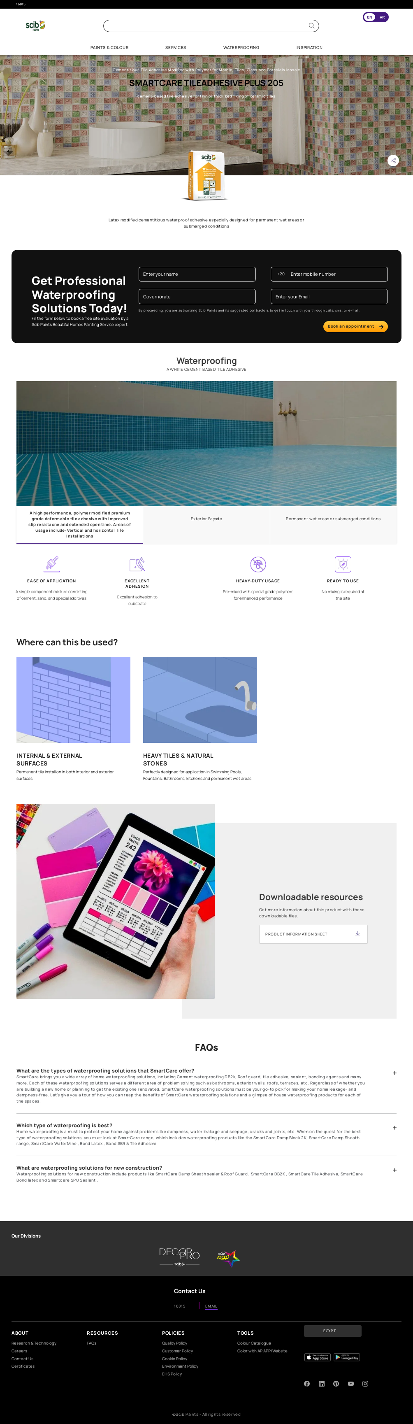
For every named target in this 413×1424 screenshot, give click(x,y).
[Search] (311, 25)
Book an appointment (355, 326)
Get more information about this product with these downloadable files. (312, 913)
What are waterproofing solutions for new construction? (89, 1168)
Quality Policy (174, 1343)
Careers (19, 1351)
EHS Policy (172, 1374)
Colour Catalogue (254, 1343)
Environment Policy (180, 1366)
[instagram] (365, 1384)
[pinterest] (336, 1384)
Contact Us (22, 1358)
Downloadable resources (311, 897)
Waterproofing (206, 361)
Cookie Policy (174, 1358)
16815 (21, 4)
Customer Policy (177, 1351)
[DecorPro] (179, 1257)
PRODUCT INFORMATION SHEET (296, 934)
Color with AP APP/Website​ (262, 1351)
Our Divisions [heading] (26, 1236)
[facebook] (307, 1384)
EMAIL (211, 1307)
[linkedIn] (322, 1384)
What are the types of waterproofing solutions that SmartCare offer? (105, 1071)
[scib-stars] (228, 1257)
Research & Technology (34, 1343)
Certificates (23, 1366)
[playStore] (346, 1357)
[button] (393, 160)
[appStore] (317, 1357)
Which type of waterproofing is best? (64, 1125)
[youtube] (351, 1384)
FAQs (91, 1343)
